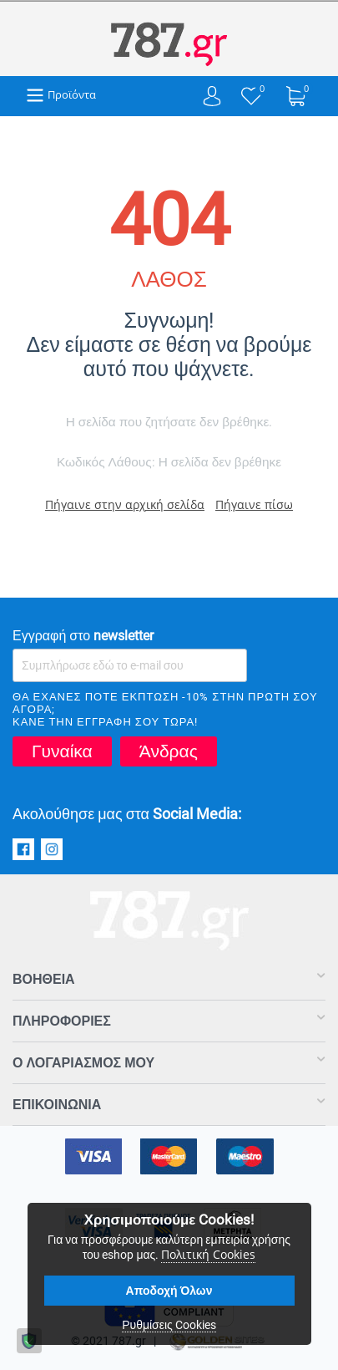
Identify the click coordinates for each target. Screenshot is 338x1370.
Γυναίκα (62, 751)
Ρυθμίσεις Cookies (169, 1325)
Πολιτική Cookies (208, 1254)
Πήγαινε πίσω (254, 504)
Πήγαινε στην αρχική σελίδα (124, 504)
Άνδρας (168, 751)
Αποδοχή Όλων (169, 1290)
